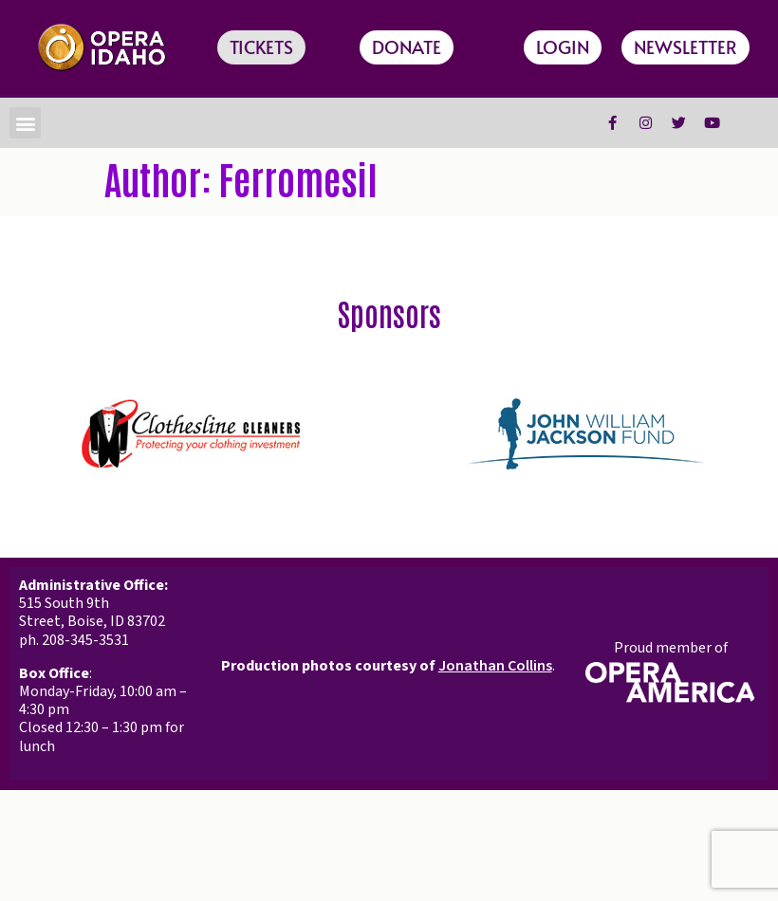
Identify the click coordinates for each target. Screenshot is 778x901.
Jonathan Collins (495, 665)
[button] (25, 122)
